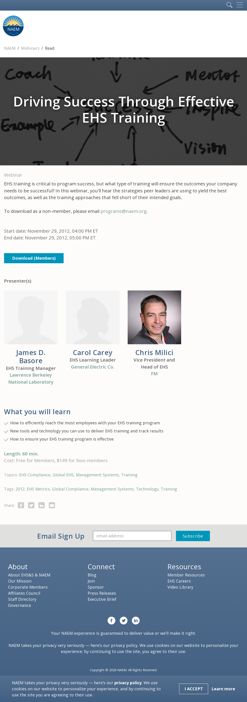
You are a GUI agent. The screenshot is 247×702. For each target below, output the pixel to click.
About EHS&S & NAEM (29, 575)
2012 (20, 489)
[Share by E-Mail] (52, 505)
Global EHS (63, 474)
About (18, 566)
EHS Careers (179, 581)
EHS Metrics (38, 489)
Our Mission (19, 581)
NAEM (10, 48)
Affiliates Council (24, 593)
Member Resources (186, 575)
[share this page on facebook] (21, 505)
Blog (92, 575)
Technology (147, 489)
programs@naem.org (123, 211)
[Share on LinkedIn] (41, 505)
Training (129, 474)
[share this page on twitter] (31, 505)
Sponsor (96, 587)
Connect (101, 566)
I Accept (194, 688)
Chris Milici (154, 352)
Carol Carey (92, 352)
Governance (19, 605)
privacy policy (124, 645)
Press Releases (102, 593)
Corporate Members (28, 587)
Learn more (223, 688)
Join (91, 581)
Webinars (31, 48)
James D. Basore (30, 356)
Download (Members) (34, 258)
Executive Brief (102, 599)
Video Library (180, 587)
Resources (184, 566)
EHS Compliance (34, 474)
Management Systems (97, 474)
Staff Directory (22, 599)
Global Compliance (70, 489)
